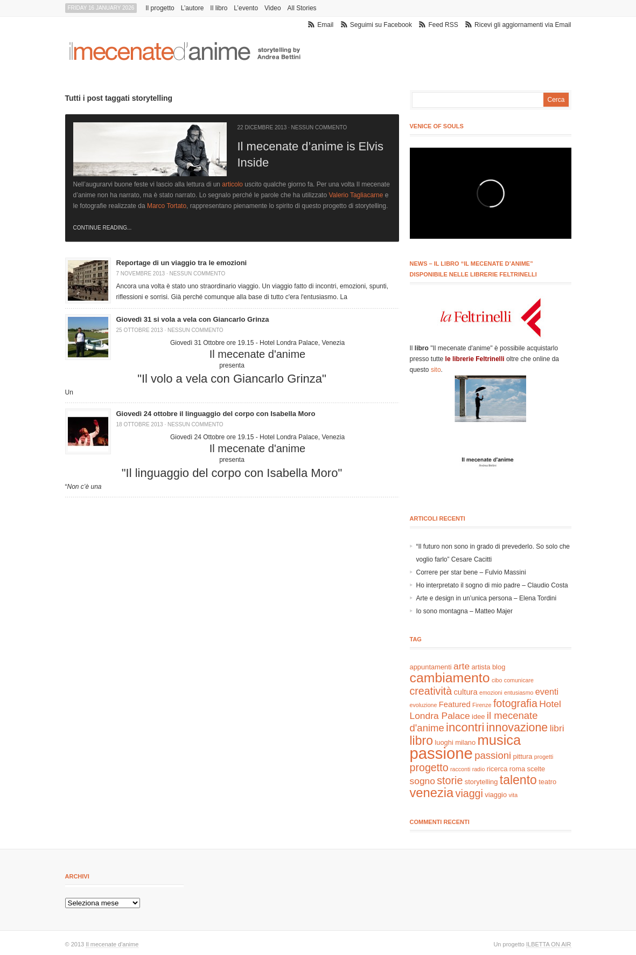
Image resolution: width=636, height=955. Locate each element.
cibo (497, 680)
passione (441, 753)
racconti (460, 769)
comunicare (519, 680)
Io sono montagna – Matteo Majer (464, 611)
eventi (546, 691)
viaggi (469, 793)
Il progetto (159, 8)
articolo (232, 184)
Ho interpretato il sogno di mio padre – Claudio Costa (492, 585)
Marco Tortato (166, 206)
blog (498, 667)
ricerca (497, 769)
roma (517, 769)
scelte (536, 769)
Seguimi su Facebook (381, 25)
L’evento (246, 8)
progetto (429, 767)
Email (325, 25)
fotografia (515, 703)
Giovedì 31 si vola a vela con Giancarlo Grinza (192, 319)
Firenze (482, 705)
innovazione (517, 727)
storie (450, 780)
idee (478, 716)
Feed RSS (443, 25)
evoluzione (423, 705)
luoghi (444, 742)
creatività (431, 691)
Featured (455, 704)
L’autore (192, 8)
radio (478, 769)
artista (480, 667)
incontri (465, 727)
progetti (544, 756)
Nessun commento (319, 127)
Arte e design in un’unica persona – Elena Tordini (486, 598)
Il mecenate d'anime (112, 944)
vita (513, 795)
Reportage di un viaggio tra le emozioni (181, 263)
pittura (523, 756)
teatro (547, 782)
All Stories (302, 8)
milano (465, 742)
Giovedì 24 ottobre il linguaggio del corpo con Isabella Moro (216, 414)
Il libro (218, 8)
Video (272, 8)
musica (499, 740)
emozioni (490, 692)
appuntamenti (431, 667)
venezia (432, 793)
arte (461, 666)
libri (557, 728)
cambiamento (450, 677)
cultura (466, 692)
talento (518, 780)
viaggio (496, 795)
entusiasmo (519, 692)
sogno (422, 781)
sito (436, 369)
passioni (492, 755)
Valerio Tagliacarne (356, 195)
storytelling (481, 782)
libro (422, 740)
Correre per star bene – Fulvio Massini (471, 572)
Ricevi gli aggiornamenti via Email (522, 25)
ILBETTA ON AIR (548, 944)
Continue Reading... (102, 228)
